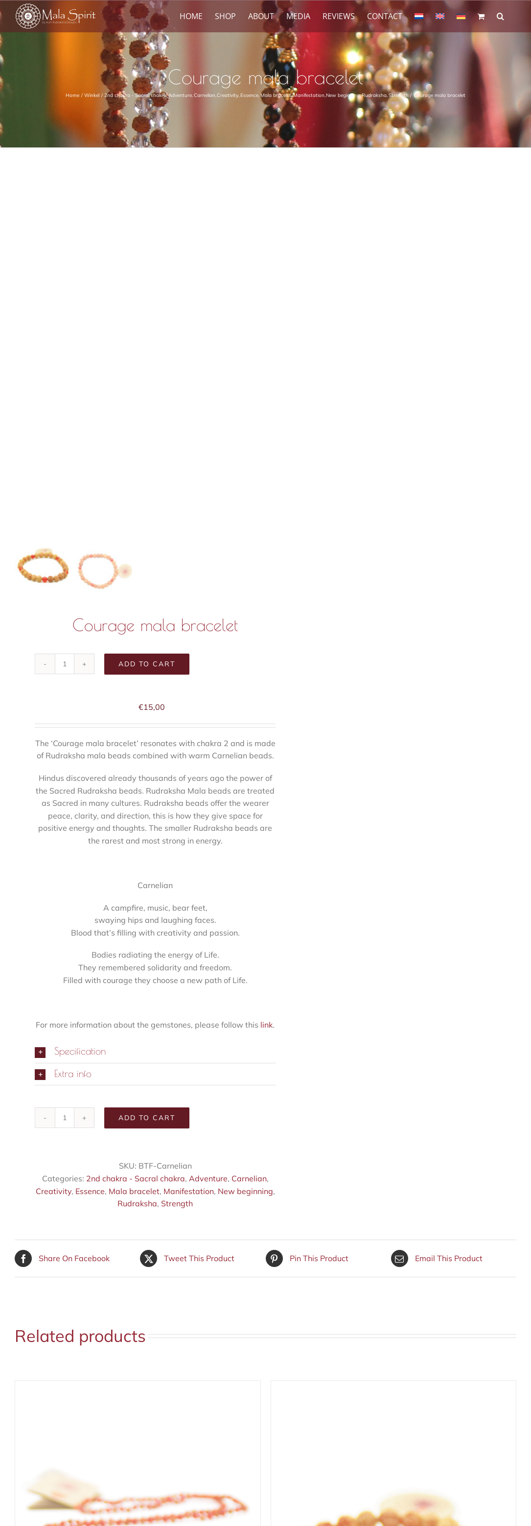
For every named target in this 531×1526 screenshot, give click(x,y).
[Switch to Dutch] (419, 15)
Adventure (208, 1179)
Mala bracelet (134, 1192)
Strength (177, 1204)
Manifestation (188, 1192)
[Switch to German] (461, 15)
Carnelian (249, 1179)
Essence (90, 1192)
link (266, 1025)
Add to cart (146, 664)
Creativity (53, 1192)
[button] (500, 15)
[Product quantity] (64, 664)
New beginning (245, 1192)
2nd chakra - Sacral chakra (135, 1179)
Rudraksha (137, 1204)
